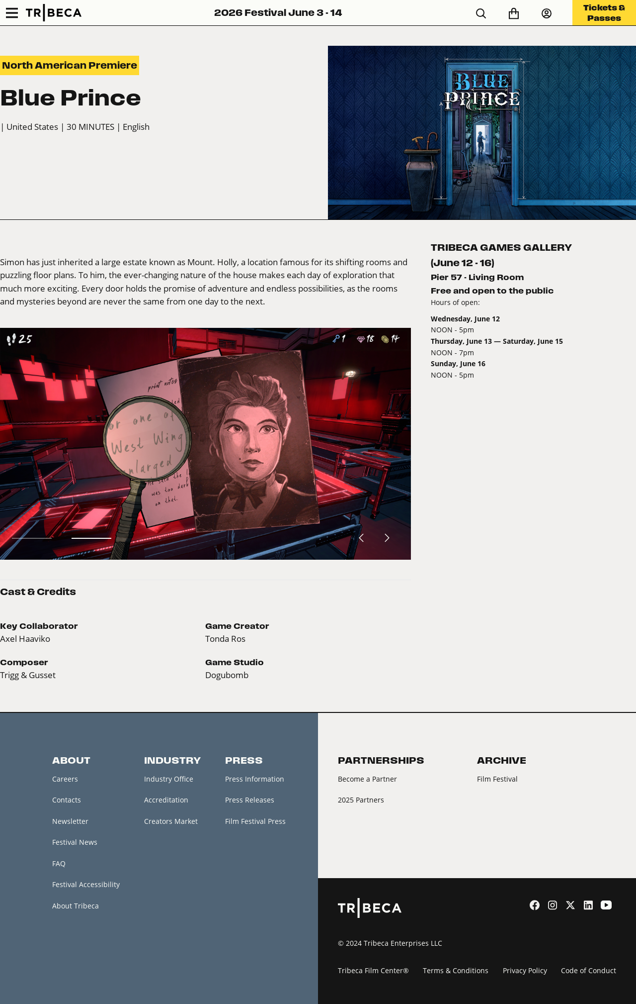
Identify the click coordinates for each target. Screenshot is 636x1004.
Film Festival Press (255, 821)
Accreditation (166, 799)
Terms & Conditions (455, 970)
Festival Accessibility (86, 884)
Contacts (66, 799)
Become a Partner (367, 779)
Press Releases (249, 799)
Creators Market (171, 821)
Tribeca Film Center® (373, 970)
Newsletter (70, 821)
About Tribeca (75, 905)
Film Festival (497, 779)
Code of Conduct (588, 970)
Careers (65, 779)
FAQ (59, 863)
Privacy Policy (525, 970)
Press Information (254, 779)
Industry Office (168, 779)
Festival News (74, 842)
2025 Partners (361, 799)
